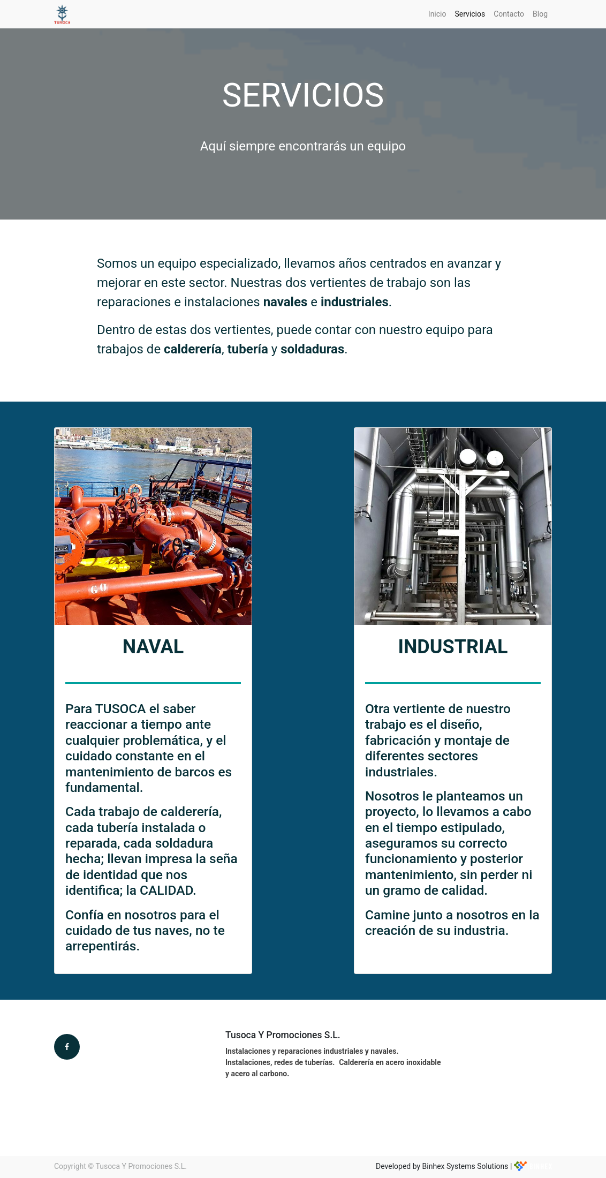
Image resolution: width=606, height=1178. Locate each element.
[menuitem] (437, 14)
